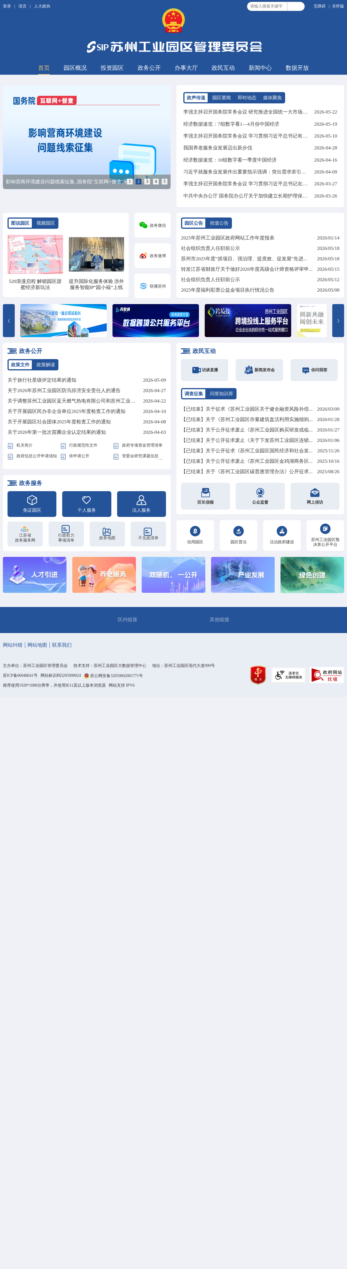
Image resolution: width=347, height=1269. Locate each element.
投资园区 (112, 68)
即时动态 (247, 97)
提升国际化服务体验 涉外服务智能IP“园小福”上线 (96, 284)
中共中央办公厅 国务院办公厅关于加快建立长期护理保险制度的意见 (257, 195)
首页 (44, 68)
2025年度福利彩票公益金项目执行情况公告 (227, 290)
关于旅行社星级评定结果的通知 (42, 380)
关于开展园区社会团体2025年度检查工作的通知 (59, 422)
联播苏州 (158, 286)
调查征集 (193, 393)
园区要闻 (221, 97)
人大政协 (42, 6)
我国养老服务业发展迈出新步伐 (217, 147)
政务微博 (158, 256)
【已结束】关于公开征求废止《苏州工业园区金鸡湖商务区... (247, 461)
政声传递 (196, 97)
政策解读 (45, 364)
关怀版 (338, 6)
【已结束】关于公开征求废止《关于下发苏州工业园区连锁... (247, 440)
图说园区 (20, 223)
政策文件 (20, 364)
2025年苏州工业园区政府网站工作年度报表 (227, 238)
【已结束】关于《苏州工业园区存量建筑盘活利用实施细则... (247, 420)
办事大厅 (186, 68)
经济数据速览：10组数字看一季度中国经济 (230, 159)
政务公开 (149, 68)
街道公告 (219, 223)
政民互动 (223, 68)
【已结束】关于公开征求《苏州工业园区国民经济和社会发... (247, 451)
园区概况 (75, 68)
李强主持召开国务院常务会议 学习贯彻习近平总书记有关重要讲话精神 (260, 135)
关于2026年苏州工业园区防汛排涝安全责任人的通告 (64, 391)
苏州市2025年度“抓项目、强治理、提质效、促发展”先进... (244, 259)
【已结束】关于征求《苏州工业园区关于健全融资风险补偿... (247, 409)
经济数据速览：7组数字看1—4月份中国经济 (231, 124)
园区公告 (193, 223)
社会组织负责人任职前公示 (210, 248)
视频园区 (45, 223)
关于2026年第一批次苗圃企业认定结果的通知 (57, 432)
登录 (7, 6)
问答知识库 (221, 393)
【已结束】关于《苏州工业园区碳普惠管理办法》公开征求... (247, 472)
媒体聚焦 (272, 97)
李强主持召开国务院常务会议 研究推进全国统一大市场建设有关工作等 (260, 112)
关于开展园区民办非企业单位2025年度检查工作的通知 (66, 411)
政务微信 (158, 225)
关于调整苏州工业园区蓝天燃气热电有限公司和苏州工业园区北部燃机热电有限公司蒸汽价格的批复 (116, 401)
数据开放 (297, 68)
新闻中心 (260, 68)
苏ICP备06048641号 (20, 675)
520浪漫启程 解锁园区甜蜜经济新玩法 (35, 284)
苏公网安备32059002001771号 (116, 676)
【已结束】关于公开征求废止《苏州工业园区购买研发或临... (247, 430)
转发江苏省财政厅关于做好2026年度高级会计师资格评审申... (247, 269)
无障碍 (319, 6)
